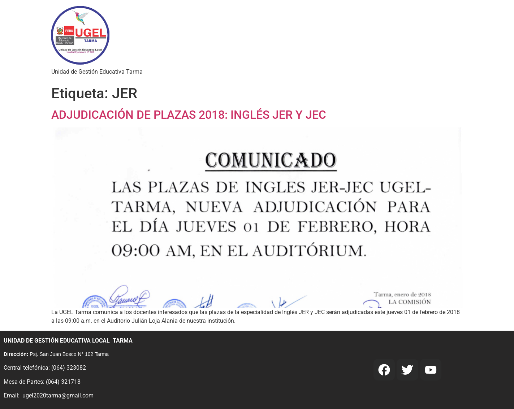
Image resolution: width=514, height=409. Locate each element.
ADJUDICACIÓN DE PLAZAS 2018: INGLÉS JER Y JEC (188, 115)
